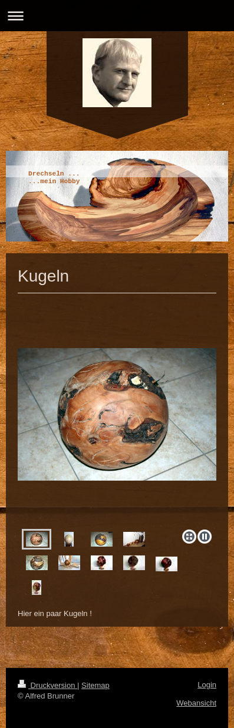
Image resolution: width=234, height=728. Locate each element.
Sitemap (95, 685)
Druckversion (47, 685)
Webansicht (196, 703)
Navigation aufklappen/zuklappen (117, 15)
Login (206, 684)
